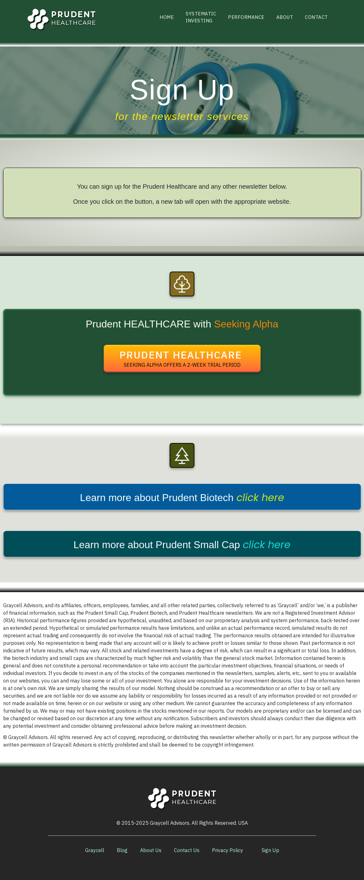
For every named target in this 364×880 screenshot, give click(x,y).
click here (260, 497)
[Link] (166, 17)
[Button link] (182, 358)
